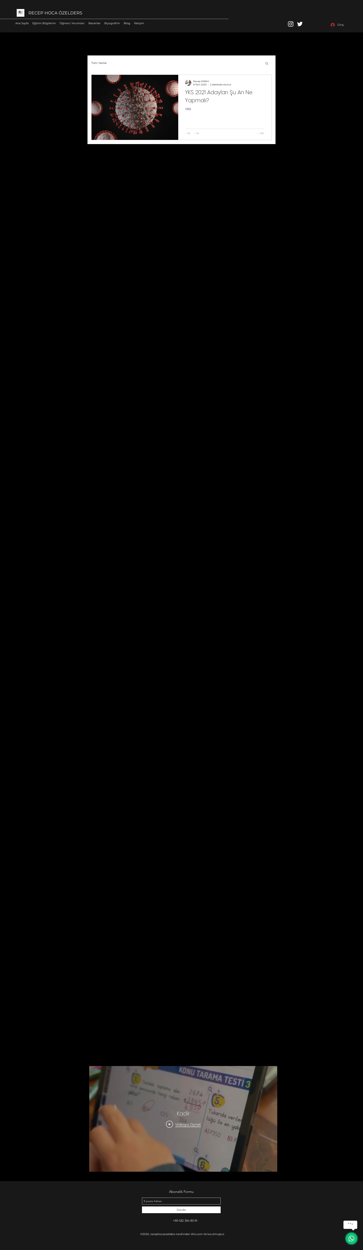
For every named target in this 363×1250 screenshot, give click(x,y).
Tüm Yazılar (99, 63)
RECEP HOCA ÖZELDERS (55, 13)
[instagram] (290, 24)
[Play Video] (183, 1124)
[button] (267, 64)
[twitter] (300, 24)
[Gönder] (181, 1209)
